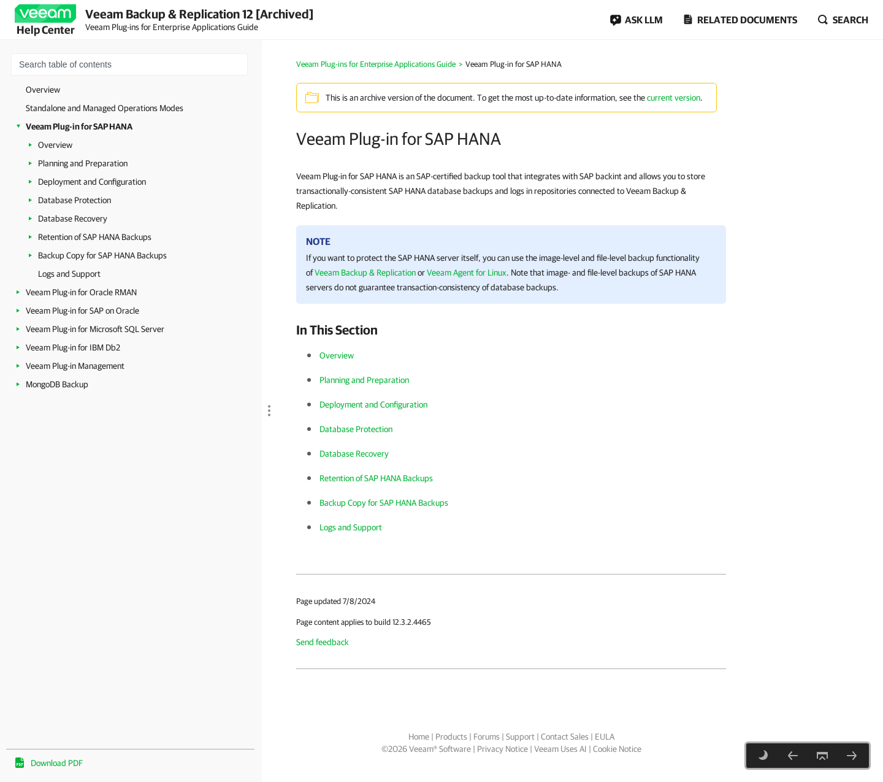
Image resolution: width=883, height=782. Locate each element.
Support (520, 736)
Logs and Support (69, 274)
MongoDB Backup (57, 384)
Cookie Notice (617, 749)
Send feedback (322, 642)
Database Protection (74, 200)
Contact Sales (565, 736)
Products (451, 736)
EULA (604, 736)
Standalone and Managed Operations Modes (104, 108)
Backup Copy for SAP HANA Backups (102, 255)
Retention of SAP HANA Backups (94, 237)
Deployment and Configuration (92, 182)
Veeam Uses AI (560, 749)
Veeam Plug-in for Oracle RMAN (81, 292)
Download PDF (57, 763)
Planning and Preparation (83, 163)
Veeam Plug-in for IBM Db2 (73, 347)
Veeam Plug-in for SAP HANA (79, 126)
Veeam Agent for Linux (466, 272)
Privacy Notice (502, 749)
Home (418, 736)
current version (673, 98)
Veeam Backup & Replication (365, 272)
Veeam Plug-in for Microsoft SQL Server (95, 329)
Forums (486, 736)
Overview (43, 90)
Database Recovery (72, 218)
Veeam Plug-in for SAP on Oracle (82, 311)
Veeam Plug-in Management (75, 366)
